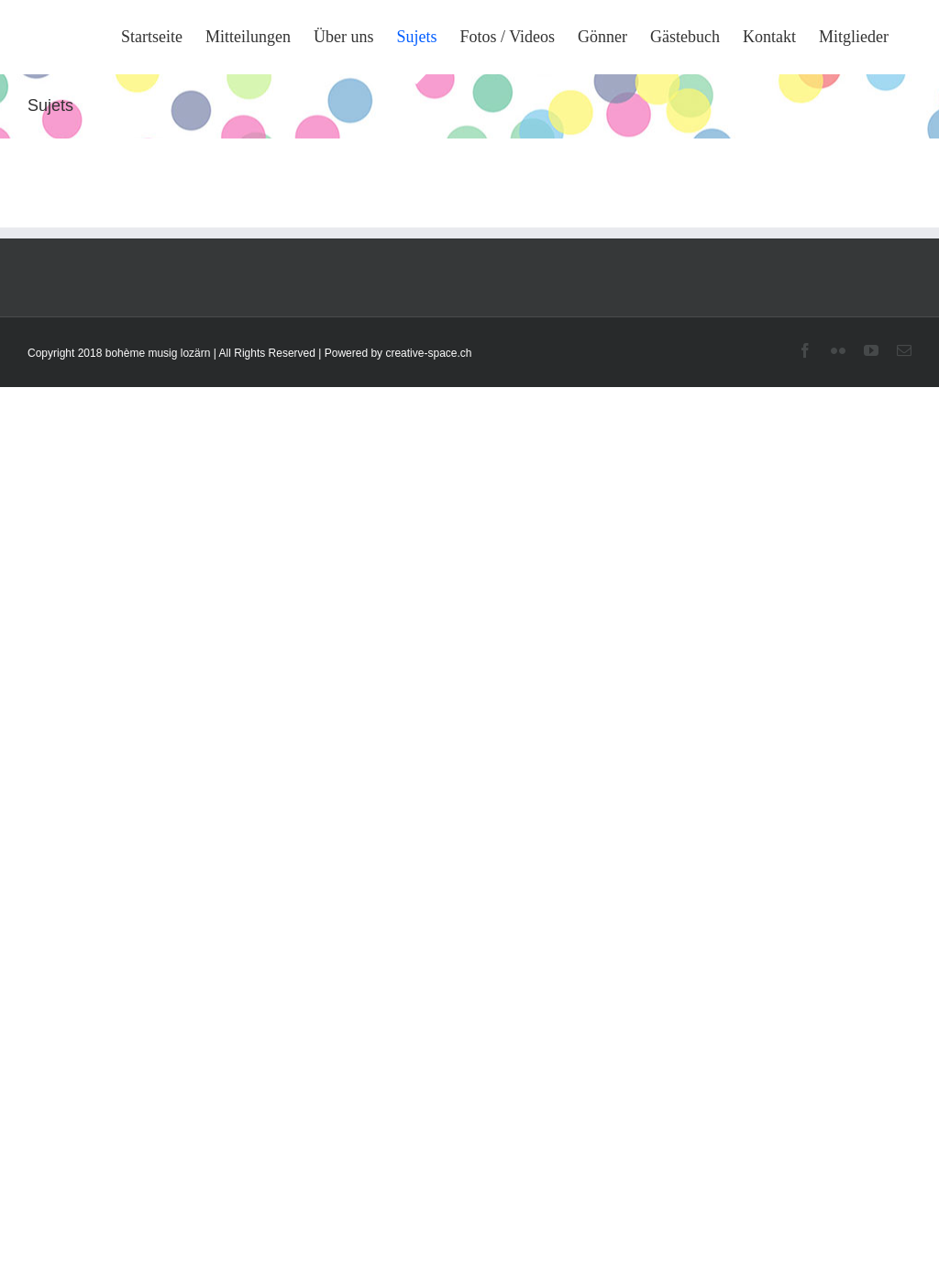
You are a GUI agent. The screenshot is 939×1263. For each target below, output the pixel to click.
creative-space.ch (428, 353)
